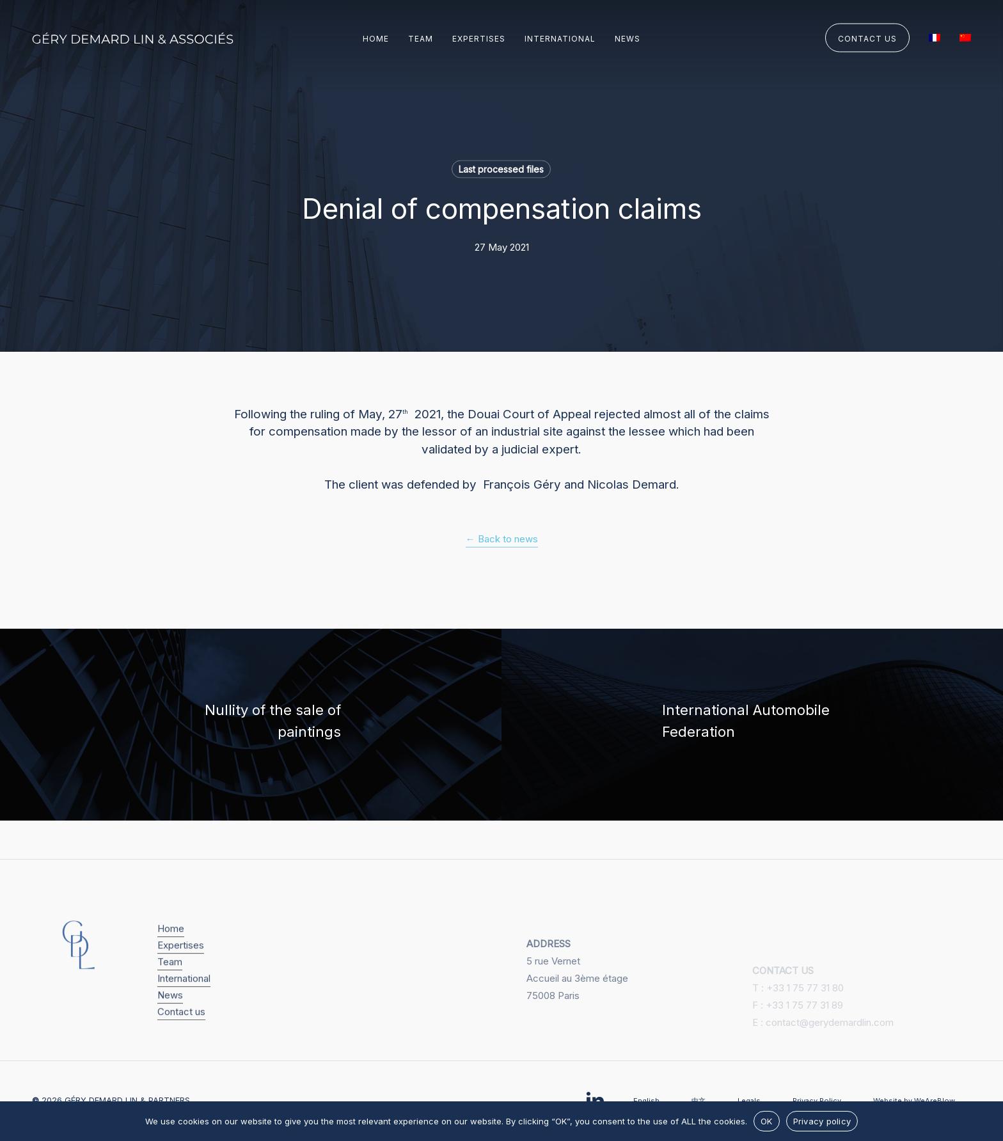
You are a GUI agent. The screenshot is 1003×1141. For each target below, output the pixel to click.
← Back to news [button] (502, 539)
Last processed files (501, 169)
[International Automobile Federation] (752, 725)
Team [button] (169, 994)
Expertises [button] (180, 977)
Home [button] (170, 960)
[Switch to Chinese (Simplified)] (965, 38)
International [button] (183, 1010)
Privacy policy (822, 1121)
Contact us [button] (181, 1043)
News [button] (170, 1027)
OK (767, 1121)
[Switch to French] (934, 38)
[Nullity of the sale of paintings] (251, 725)
